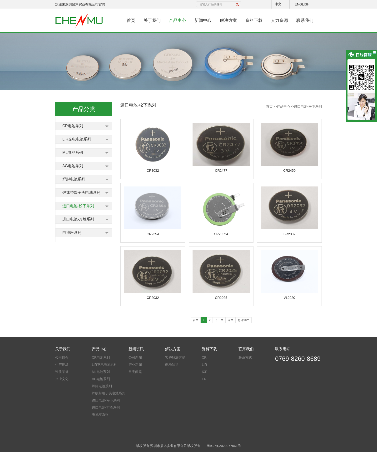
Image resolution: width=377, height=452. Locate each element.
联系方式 (245, 357)
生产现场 (62, 365)
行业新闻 (135, 365)
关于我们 (152, 20)
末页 (230, 320)
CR (204, 357)
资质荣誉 (62, 372)
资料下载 (254, 20)
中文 (278, 4)
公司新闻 (135, 357)
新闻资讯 (136, 349)
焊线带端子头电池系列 (81, 193)
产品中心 (177, 20)
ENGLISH (302, 4)
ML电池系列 (72, 153)
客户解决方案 (175, 357)
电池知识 (172, 365)
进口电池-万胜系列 (78, 219)
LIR (204, 365)
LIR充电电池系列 (76, 139)
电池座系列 (71, 233)
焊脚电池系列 (73, 179)
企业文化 (62, 379)
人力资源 (279, 20)
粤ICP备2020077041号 (224, 446)
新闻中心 (203, 20)
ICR (205, 372)
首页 (131, 20)
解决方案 (228, 20)
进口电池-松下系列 (78, 206)
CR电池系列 (72, 126)
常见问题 (135, 372)
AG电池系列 (72, 166)
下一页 (219, 320)
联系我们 (304, 20)
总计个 (243, 320)
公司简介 (62, 357)
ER (204, 379)
